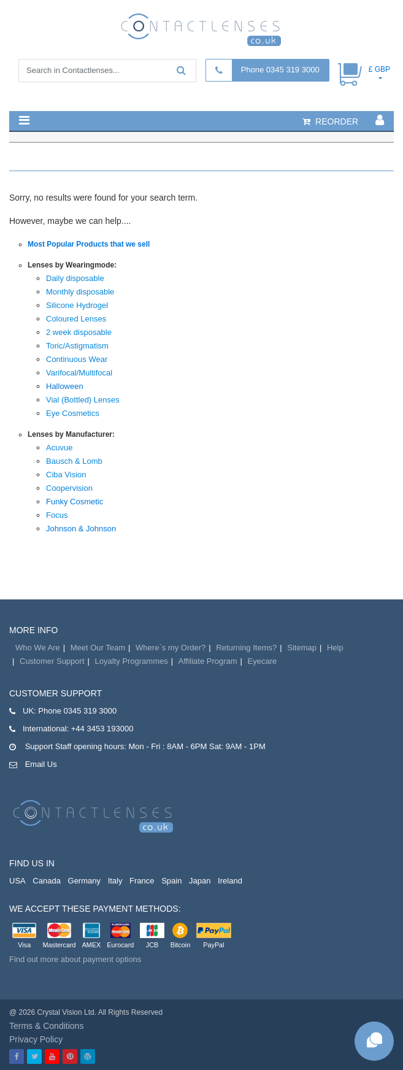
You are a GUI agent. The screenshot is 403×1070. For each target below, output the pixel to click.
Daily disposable (75, 278)
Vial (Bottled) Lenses (83, 399)
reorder (330, 121)
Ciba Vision (66, 474)
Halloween (64, 386)
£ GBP (379, 69)
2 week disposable (79, 332)
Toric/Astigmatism (77, 345)
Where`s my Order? (170, 647)
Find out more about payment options (75, 959)
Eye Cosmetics (72, 413)
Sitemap (302, 647)
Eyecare (262, 661)
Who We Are (37, 647)
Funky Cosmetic (74, 501)
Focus (56, 515)
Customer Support (52, 661)
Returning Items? (246, 647)
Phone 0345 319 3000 (280, 69)
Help (335, 647)
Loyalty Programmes (131, 661)
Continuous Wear (76, 359)
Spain (171, 880)
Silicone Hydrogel (77, 305)
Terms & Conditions (46, 1026)
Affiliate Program (207, 661)
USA (17, 880)
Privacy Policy (36, 1039)
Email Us (41, 764)
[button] (24, 120)
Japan (199, 880)
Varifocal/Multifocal (79, 372)
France (141, 880)
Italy (115, 880)
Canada (47, 880)
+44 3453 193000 (102, 728)
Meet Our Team (98, 647)
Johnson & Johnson (81, 528)
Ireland (230, 880)
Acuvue (59, 447)
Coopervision (69, 488)
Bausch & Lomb (74, 461)
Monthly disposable (80, 291)
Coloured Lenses (76, 318)
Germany (84, 880)
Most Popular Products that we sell (89, 244)
